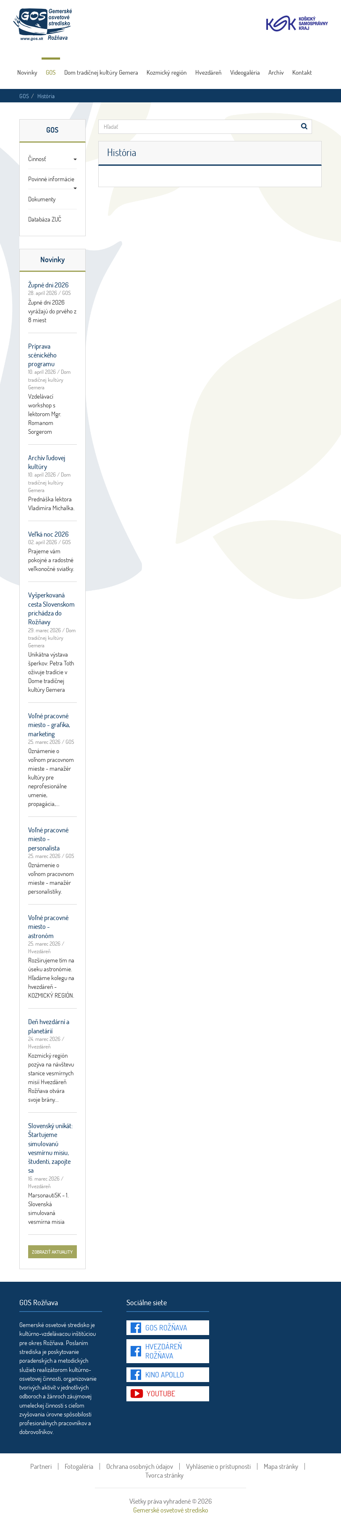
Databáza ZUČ (44, 219)
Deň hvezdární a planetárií (48, 1026)
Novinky (27, 72)
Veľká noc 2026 (48, 533)
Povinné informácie (52, 182)
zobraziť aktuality (52, 1252)
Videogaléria (245, 72)
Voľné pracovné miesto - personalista (48, 838)
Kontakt (302, 72)
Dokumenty (41, 199)
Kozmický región (167, 72)
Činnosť (52, 158)
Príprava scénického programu (42, 355)
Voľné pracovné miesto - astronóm (48, 926)
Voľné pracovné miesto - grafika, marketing (49, 724)
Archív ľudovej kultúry (46, 462)
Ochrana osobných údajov (139, 1466)
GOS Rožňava (166, 1327)
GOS (51, 72)
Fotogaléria (79, 1466)
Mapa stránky (281, 1466)
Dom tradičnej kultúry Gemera (101, 72)
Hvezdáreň (208, 72)
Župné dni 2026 (48, 284)
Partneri (41, 1466)
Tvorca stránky (164, 1475)
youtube (161, 1393)
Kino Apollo (164, 1374)
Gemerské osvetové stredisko (170, 1509)
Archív (276, 72)
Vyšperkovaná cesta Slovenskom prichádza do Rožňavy (51, 608)
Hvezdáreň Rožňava (163, 1350)
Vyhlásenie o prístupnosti (218, 1466)
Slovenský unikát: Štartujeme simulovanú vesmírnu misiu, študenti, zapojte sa (50, 1147)
